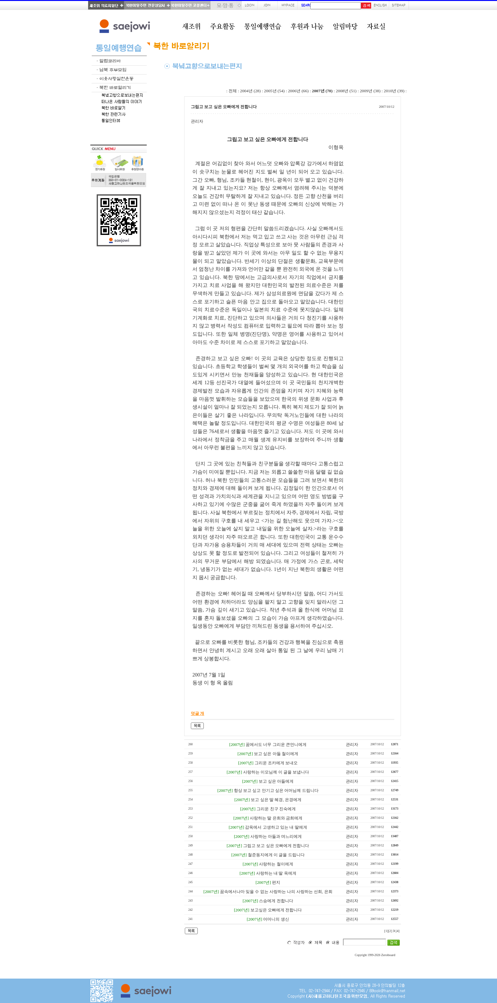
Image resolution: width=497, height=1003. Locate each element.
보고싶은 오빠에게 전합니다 (276, 910)
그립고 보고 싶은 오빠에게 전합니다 (276, 845)
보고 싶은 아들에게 (276, 781)
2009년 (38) (370, 90)
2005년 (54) (274, 90)
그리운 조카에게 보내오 (276, 762)
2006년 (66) (298, 90)
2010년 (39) (394, 90)
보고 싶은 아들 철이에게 (276, 753)
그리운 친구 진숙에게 (276, 808)
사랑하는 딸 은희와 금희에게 (276, 818)
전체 (233, 90)
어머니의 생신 (276, 919)
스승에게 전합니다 (276, 900)
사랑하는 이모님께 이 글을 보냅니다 (276, 772)
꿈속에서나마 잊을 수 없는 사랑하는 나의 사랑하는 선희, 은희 (276, 891)
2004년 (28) (250, 90)
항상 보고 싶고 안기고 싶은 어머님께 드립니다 (276, 790)
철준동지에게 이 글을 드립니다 (276, 854)
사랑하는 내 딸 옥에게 (276, 873)
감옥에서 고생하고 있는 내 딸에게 (276, 827)
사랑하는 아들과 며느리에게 (276, 836)
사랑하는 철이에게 (276, 864)
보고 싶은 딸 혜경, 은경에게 (276, 799)
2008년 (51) (346, 90)
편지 (276, 882)
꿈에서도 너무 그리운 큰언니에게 (276, 744)
